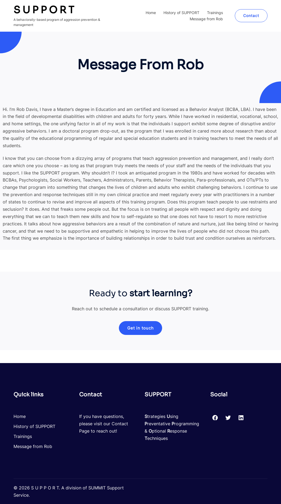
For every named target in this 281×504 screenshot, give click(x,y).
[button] (140, 328)
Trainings (215, 12)
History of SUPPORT (181, 12)
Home (151, 12)
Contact (251, 15)
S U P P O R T (44, 10)
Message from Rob (206, 19)
